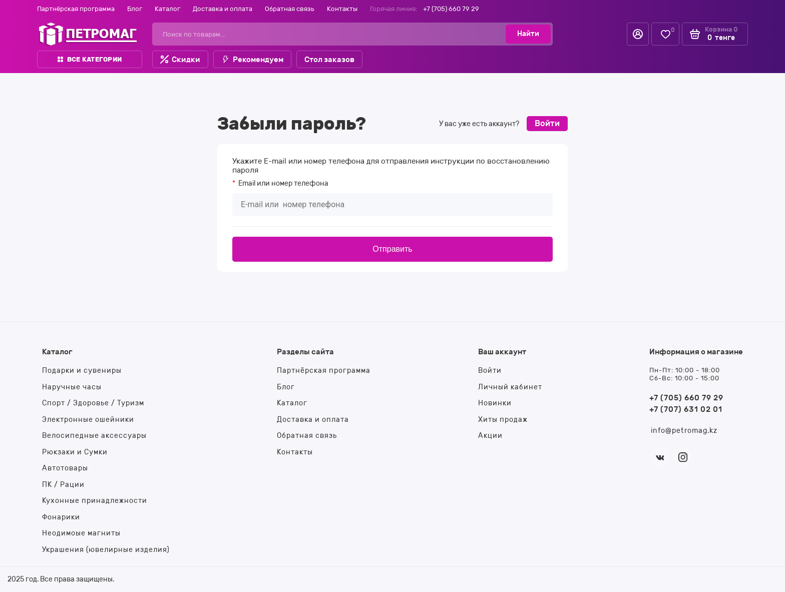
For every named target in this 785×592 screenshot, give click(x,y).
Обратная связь (289, 9)
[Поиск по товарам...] (332, 34)
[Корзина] (715, 34)
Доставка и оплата (222, 9)
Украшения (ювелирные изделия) (106, 549)
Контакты (342, 9)
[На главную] (88, 34)
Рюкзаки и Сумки (75, 452)
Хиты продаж (503, 419)
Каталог (167, 9)
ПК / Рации (63, 484)
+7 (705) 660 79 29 (451, 9)
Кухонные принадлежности (94, 500)
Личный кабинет (510, 387)
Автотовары (65, 468)
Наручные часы (72, 387)
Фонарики (61, 517)
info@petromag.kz (684, 430)
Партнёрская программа (76, 9)
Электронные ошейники (88, 419)
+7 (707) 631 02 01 (685, 409)
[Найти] (528, 34)
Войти (547, 123)
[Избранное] (665, 34)
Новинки (495, 403)
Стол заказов (329, 59)
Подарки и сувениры (82, 370)
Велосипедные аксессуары (94, 435)
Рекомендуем (252, 59)
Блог (134, 9)
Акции (490, 435)
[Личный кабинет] (638, 34)
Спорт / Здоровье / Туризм (93, 403)
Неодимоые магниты (81, 533)
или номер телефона (282, 184)
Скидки (180, 59)
